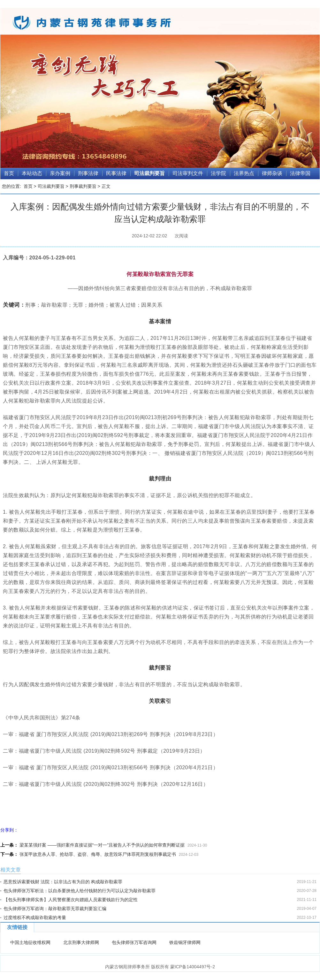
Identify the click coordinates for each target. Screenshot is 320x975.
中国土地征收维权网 (30, 942)
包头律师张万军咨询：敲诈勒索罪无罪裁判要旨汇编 (55, 908)
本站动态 (32, 173)
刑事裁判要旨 (83, 186)
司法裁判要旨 (149, 173)
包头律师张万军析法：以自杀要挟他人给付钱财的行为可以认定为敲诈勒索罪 (80, 890)
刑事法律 (88, 173)
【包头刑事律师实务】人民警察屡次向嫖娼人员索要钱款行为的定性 (71, 899)
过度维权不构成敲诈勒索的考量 (35, 917)
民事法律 (116, 173)
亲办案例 (60, 173)
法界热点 (244, 173)
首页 (9, 173)
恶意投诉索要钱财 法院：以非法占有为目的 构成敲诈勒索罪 (63, 881)
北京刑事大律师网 (81, 942)
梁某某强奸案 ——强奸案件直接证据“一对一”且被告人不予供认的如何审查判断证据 (102, 845)
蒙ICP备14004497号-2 (192, 966)
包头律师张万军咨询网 (134, 942)
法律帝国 (300, 173)
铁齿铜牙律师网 (185, 942)
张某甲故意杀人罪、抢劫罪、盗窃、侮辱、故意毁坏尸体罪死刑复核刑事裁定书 (97, 854)
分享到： (9, 830)
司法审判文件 (187, 173)
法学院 (218, 173)
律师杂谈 (272, 173)
